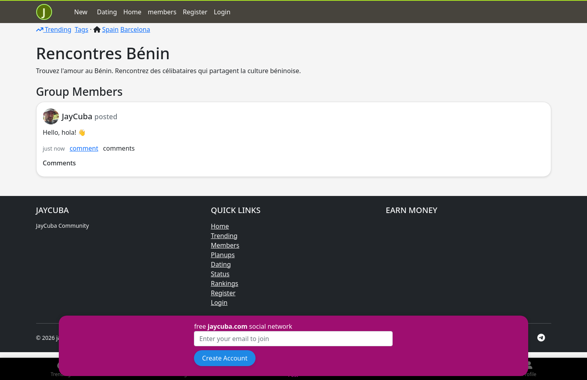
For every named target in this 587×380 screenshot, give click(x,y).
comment (84, 148)
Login (222, 12)
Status (220, 273)
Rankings (224, 283)
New (80, 12)
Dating (107, 12)
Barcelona (135, 29)
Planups (223, 254)
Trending (54, 29)
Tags (81, 29)
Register (195, 12)
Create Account (224, 358)
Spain (110, 29)
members (162, 12)
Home (132, 12)
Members (225, 245)
